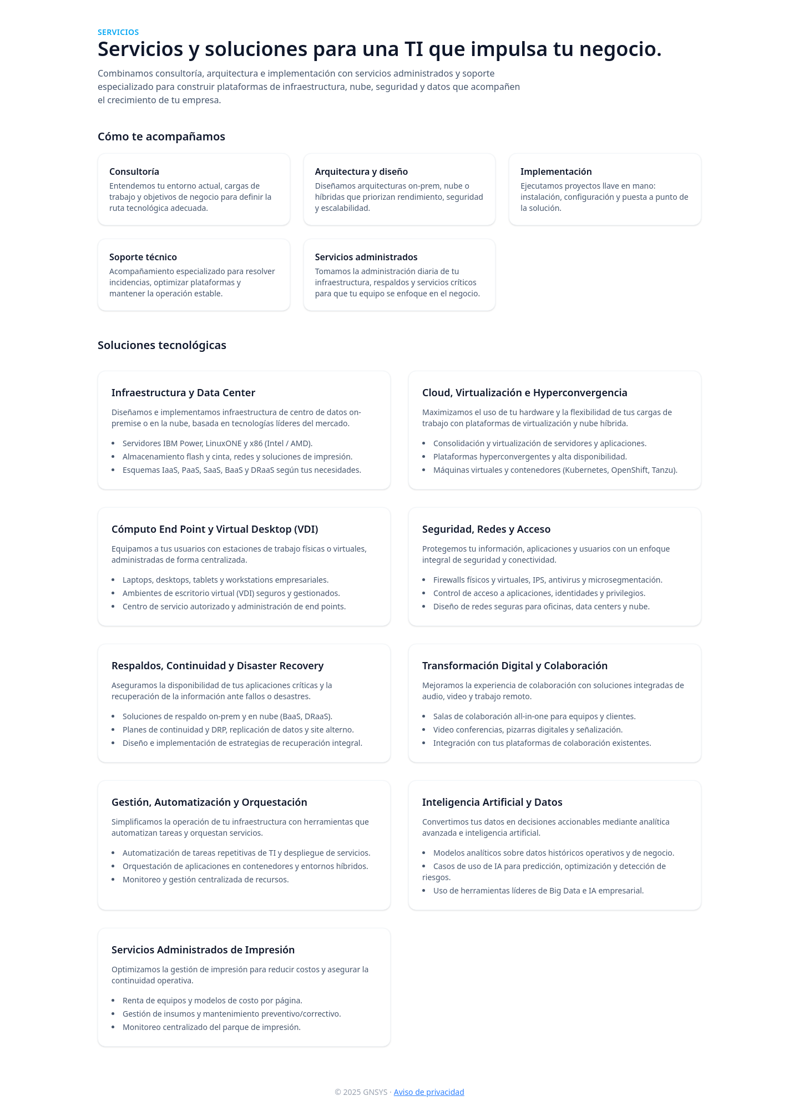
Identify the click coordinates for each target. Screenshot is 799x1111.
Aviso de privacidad (429, 1092)
